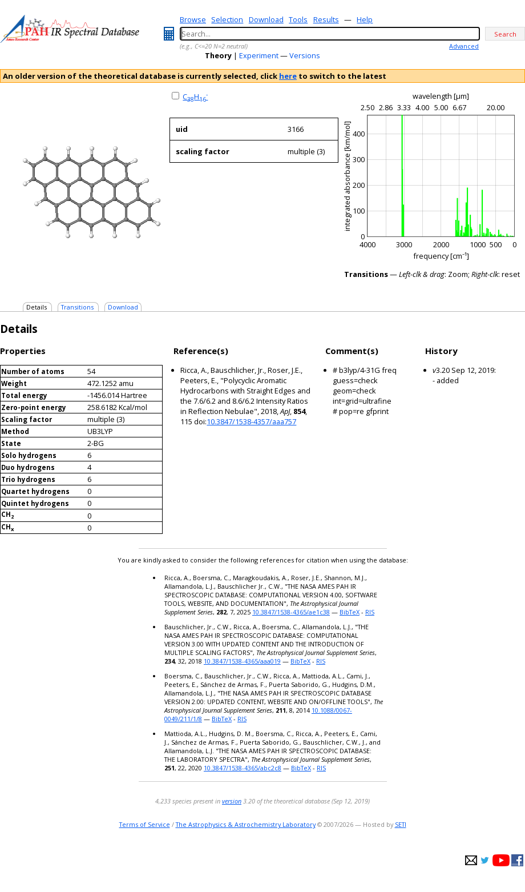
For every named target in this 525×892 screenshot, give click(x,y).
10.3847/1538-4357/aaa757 (251, 421)
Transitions (77, 307)
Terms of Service (144, 824)
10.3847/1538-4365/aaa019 (242, 661)
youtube (501, 860)
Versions (304, 55)
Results (326, 19)
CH (195, 96)
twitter (485, 860)
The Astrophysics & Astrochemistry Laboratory (246, 824)
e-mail (471, 860)
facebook (517, 860)
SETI (400, 824)
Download (266, 19)
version (231, 801)
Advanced (464, 46)
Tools (298, 19)
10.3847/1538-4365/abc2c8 (242, 768)
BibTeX (350, 612)
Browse (193, 19)
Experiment (258, 55)
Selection (227, 19)
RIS (369, 612)
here (288, 76)
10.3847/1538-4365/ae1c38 (291, 612)
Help (365, 19)
